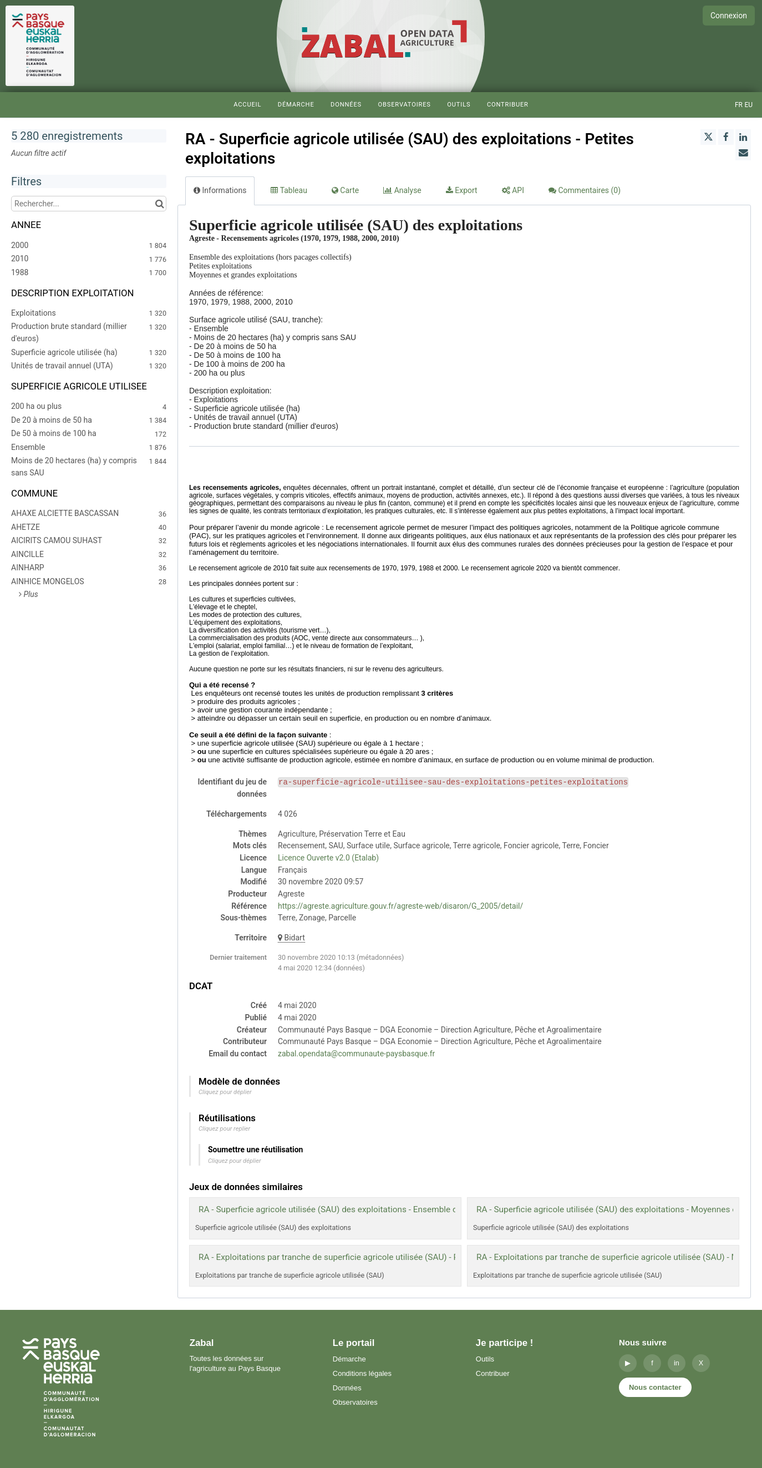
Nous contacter (655, 1387)
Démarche (296, 104)
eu (748, 105)
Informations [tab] (220, 190)
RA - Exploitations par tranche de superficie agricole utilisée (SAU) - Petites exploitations (365, 1257)
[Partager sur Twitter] (708, 137)
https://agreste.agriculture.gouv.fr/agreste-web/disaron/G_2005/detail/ (400, 906)
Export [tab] (461, 190)
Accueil (247, 104)
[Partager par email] (743, 152)
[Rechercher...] (88, 203)
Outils (458, 104)
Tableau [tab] (289, 190)
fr (739, 105)
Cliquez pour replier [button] (224, 1128)
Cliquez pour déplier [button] (225, 1092)
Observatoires (404, 104)
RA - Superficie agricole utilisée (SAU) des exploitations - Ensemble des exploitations (358, 1209)
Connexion (728, 15)
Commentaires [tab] (584, 190)
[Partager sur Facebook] (726, 137)
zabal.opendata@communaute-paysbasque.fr (356, 1053)
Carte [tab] (345, 190)
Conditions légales (362, 1373)
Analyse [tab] (402, 190)
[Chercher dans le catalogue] (159, 203)
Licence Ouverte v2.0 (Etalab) (328, 857)
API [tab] (513, 190)
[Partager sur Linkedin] (743, 137)
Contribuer (508, 104)
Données (346, 104)
